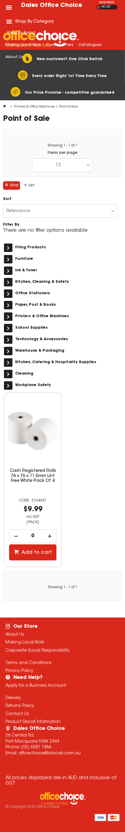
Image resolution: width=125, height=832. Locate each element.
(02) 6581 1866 (36, 747)
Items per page (62, 153)
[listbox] (62, 165)
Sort (7, 199)
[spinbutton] (32, 536)
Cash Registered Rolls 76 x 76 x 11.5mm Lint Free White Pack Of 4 (33, 476)
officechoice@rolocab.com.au (50, 753)
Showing (62, 145)
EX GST (98, 7)
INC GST (106, 7)
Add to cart (36, 552)
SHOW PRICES (106, 3)
